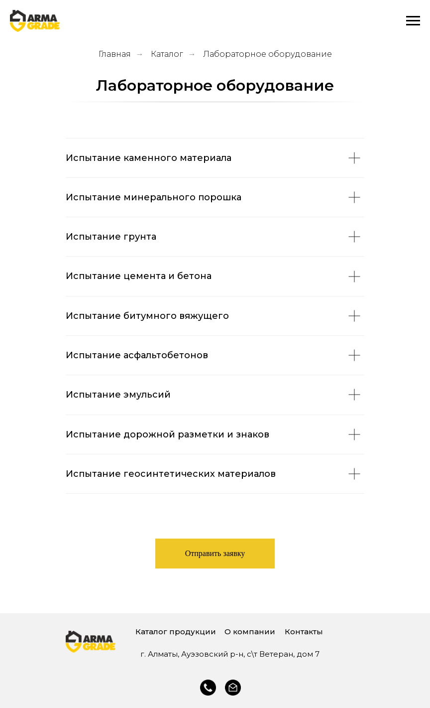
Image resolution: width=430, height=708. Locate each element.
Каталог (167, 54)
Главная (115, 54)
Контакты (304, 631)
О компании (249, 631)
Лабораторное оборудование (267, 54)
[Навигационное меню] (413, 21)
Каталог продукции (175, 631)
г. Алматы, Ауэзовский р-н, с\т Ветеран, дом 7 (230, 654)
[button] (215, 553)
